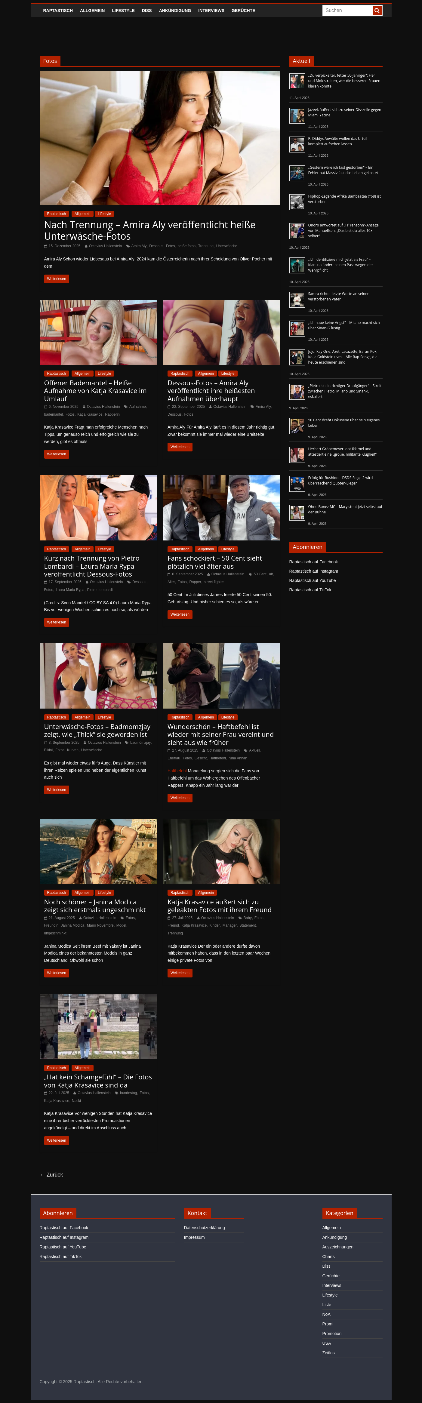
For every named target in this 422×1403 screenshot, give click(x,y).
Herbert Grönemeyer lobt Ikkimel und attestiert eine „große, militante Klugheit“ (342, 451)
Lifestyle (123, 10)
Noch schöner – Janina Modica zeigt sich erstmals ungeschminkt (95, 905)
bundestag (128, 1093)
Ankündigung (175, 10)
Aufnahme (137, 407)
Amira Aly (139, 246)
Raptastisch (58, 10)
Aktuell (254, 750)
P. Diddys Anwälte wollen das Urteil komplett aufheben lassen (337, 141)
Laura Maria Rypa (70, 590)
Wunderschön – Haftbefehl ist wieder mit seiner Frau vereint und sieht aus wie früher (221, 734)
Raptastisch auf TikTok (310, 589)
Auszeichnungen (338, 1247)
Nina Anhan (238, 758)
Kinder (214, 925)
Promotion (332, 1333)
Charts (328, 1256)
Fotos (170, 246)
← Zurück (51, 1175)
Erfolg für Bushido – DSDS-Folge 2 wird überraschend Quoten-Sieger (340, 480)
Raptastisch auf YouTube (312, 580)
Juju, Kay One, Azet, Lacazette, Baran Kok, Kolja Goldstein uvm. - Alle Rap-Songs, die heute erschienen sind (342, 357)
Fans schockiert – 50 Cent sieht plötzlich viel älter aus (215, 561)
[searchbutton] (377, 10)
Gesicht (201, 758)
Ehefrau (174, 758)
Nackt (76, 1101)
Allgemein (92, 10)
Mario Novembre (100, 925)
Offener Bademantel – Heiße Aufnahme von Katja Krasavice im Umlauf (95, 390)
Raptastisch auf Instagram (313, 571)
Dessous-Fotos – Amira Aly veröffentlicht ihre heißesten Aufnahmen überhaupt (211, 390)
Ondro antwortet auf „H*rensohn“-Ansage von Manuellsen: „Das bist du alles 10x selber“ (343, 230)
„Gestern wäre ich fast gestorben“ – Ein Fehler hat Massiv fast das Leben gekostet (343, 170)
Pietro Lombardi (100, 590)
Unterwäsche (91, 750)
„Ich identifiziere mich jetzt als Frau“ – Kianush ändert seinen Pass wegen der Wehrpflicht (340, 265)
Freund (173, 925)
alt (271, 574)
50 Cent (260, 574)
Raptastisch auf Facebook (313, 561)
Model (121, 925)
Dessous (156, 246)
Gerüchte (243, 10)
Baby (248, 918)
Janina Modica (72, 925)
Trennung (206, 246)
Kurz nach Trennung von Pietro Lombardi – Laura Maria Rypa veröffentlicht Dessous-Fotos (92, 565)
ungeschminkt (55, 933)
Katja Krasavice (89, 414)
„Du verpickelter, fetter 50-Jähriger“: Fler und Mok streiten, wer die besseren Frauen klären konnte (344, 81)
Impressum (194, 1237)
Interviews (211, 10)
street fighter (214, 582)
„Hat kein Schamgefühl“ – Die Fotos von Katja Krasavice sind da (98, 1080)
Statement (247, 925)
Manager (230, 925)
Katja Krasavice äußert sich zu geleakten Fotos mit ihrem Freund (220, 905)
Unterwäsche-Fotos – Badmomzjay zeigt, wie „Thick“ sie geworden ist (97, 730)
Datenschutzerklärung (204, 1227)
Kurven (73, 750)
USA (326, 1343)
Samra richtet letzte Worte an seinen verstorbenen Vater (339, 296)
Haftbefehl (217, 758)
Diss (147, 10)
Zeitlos (328, 1352)
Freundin (51, 925)
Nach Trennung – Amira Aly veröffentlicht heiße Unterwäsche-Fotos (150, 230)
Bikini (48, 750)
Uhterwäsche (226, 246)
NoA (326, 1314)
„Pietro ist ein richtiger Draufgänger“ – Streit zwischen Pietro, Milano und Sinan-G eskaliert (345, 391)
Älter (171, 582)
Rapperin (112, 414)
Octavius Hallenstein (105, 246)
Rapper (195, 582)
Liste (326, 1304)
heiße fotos (187, 246)
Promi (328, 1323)
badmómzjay (140, 742)
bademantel (53, 414)
